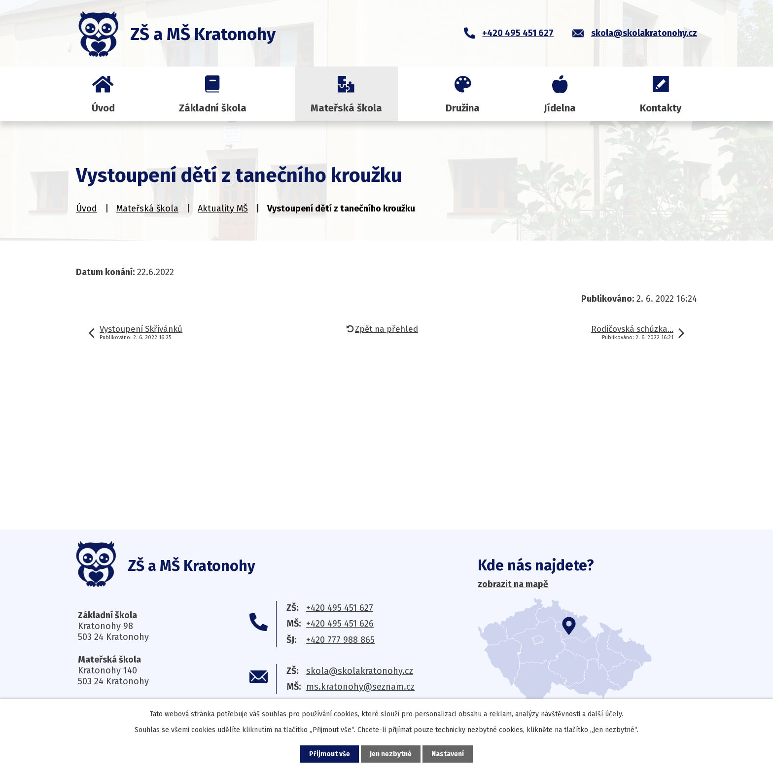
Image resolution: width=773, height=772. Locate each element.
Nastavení (447, 754)
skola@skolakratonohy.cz (359, 671)
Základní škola (212, 108)
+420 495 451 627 (339, 607)
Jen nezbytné (391, 754)
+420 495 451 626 (340, 623)
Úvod (103, 108)
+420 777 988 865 (340, 639)
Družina (463, 108)
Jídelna (560, 108)
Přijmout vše (329, 754)
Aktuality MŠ (223, 208)
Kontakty (660, 108)
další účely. (605, 714)
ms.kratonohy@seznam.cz (360, 686)
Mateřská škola (346, 108)
